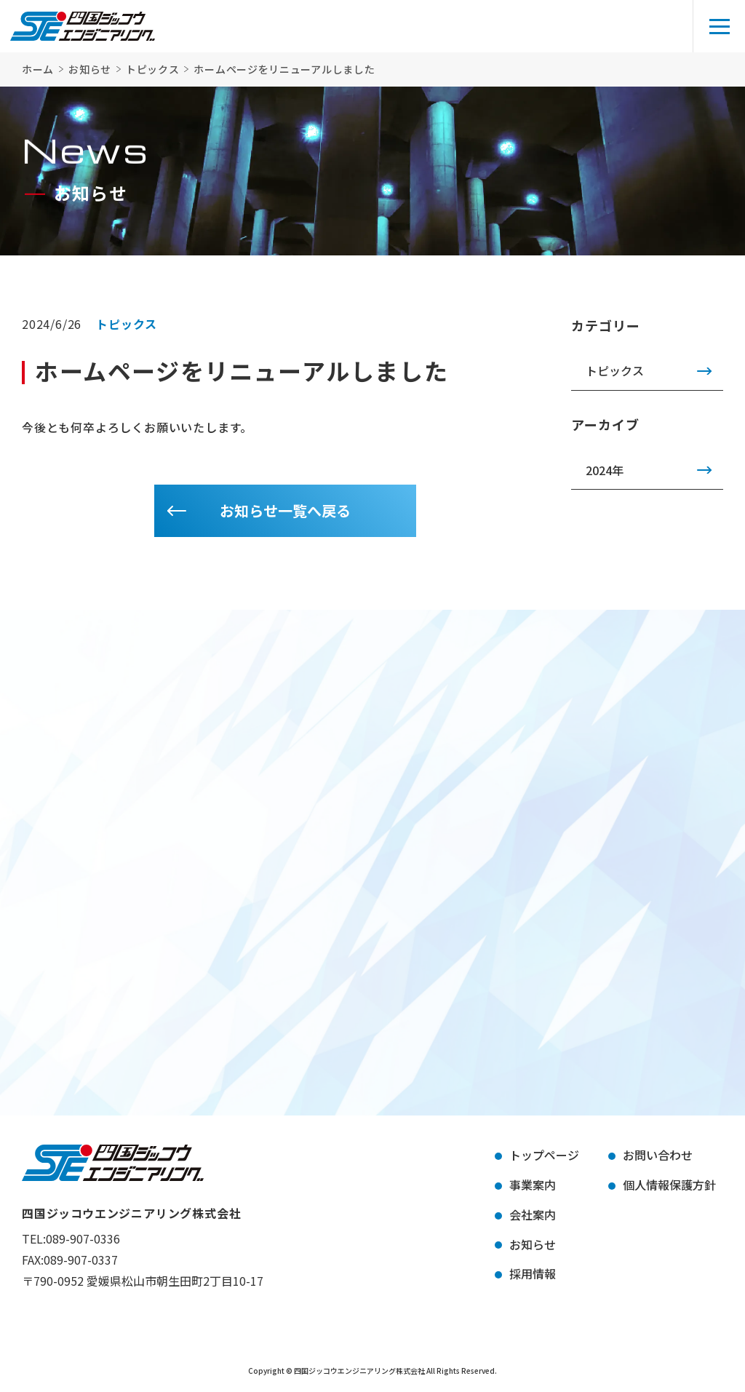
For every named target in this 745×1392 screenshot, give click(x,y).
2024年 (605, 470)
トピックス (615, 370)
